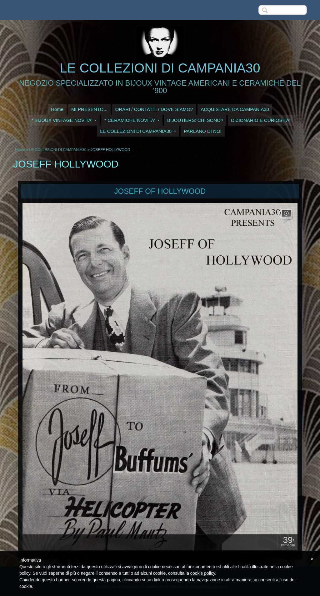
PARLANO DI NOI (203, 131)
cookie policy (202, 573)
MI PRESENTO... (89, 109)
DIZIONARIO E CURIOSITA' (260, 120)
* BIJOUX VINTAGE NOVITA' (64, 120)
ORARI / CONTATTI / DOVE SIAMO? (154, 109)
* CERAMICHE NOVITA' (131, 120)
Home (57, 109)
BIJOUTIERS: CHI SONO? (195, 120)
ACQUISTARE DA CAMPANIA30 (235, 109)
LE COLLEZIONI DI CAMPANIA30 (160, 68)
